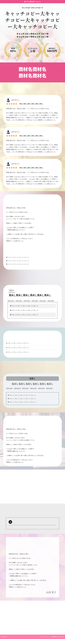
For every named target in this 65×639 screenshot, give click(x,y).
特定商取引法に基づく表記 (58, 636)
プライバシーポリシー (44, 636)
